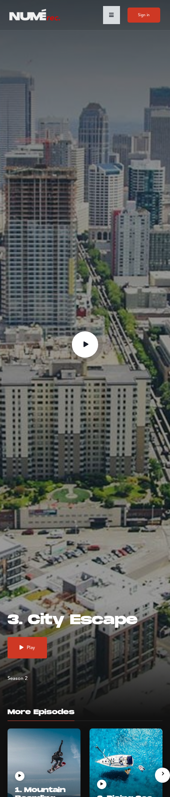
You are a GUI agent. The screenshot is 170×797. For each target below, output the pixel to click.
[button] (111, 15)
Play (27, 647)
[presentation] (162, 775)
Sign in (144, 15)
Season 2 (17, 678)
